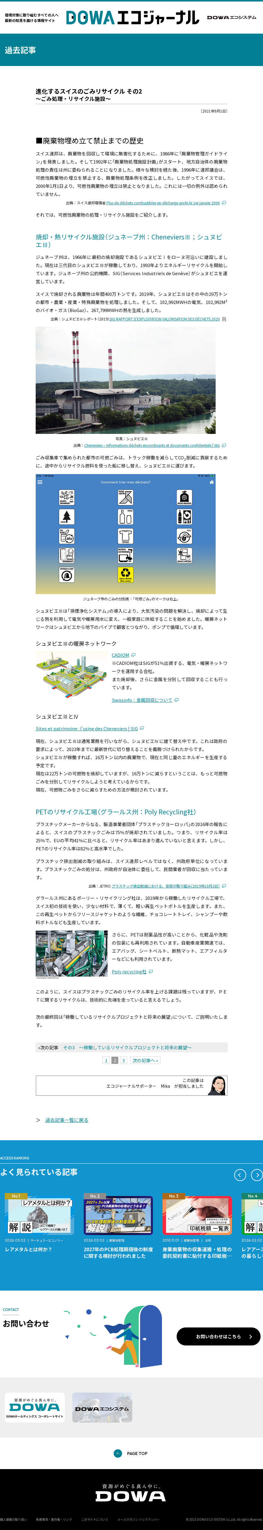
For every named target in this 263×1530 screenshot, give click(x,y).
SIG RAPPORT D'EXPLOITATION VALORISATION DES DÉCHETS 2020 (164, 319)
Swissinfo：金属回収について (142, 700)
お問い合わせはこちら (218, 1336)
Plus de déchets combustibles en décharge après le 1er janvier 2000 (163, 203)
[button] (240, 1175)
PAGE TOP (137, 1453)
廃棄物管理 (116, 1240)
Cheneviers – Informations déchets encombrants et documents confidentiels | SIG (152, 445)
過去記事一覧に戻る (66, 1119)
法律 (208, 1240)
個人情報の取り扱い (13, 1519)
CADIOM (120, 655)
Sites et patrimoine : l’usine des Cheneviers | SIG (87, 728)
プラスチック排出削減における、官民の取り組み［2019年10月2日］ (166, 886)
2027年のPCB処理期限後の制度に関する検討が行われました (118, 1252)
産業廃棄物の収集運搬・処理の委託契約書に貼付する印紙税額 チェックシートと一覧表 (200, 1256)
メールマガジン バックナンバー (138, 1519)
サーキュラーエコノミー (46, 1240)
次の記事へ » (145, 1060)
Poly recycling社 (129, 971)
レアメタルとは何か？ (28, 1249)
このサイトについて (94, 1519)
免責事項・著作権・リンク (54, 1519)
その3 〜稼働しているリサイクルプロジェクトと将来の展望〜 (127, 1047)
